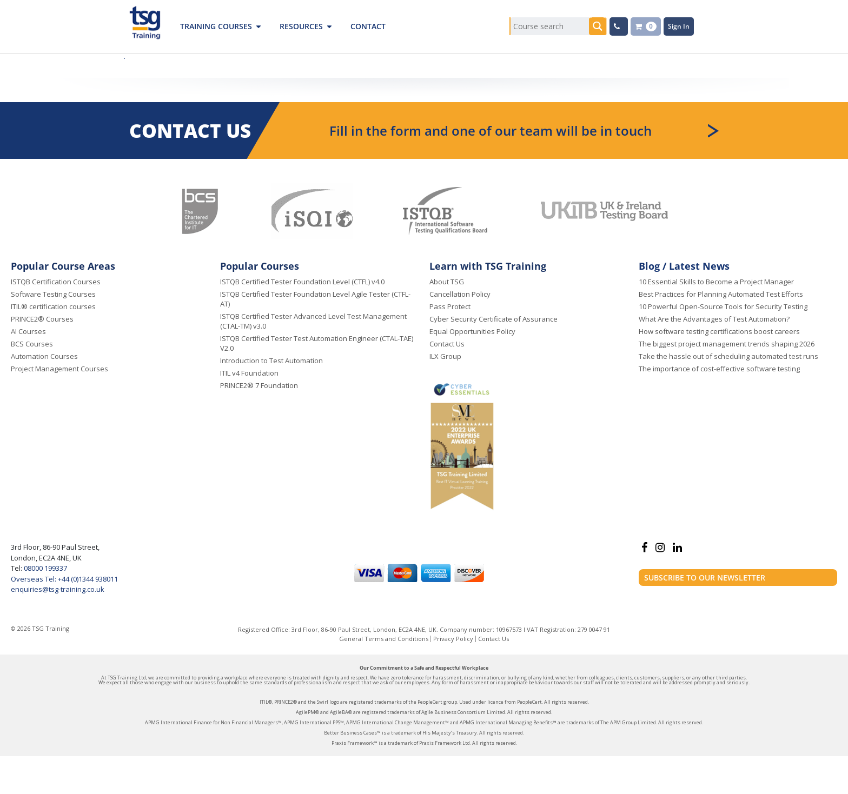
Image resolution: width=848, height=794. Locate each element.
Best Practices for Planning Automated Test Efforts (721, 294)
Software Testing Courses (53, 294)
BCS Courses (32, 344)
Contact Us (447, 344)
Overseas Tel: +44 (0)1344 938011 (64, 579)
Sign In (679, 26)
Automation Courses (44, 356)
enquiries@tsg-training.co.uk (57, 589)
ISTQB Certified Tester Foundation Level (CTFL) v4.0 (302, 281)
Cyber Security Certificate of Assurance (493, 319)
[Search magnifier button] (598, 26)
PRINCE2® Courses (42, 319)
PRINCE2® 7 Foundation (259, 385)
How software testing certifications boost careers (719, 331)
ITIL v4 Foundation (249, 373)
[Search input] (549, 26)
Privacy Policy (453, 639)
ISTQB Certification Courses (56, 281)
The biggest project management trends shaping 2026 (726, 344)
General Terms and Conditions (383, 639)
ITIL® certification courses (53, 306)
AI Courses (28, 331)
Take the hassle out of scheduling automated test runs (728, 356)
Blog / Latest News (684, 265)
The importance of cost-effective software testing (719, 368)
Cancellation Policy (460, 294)
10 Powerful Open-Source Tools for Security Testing (723, 306)
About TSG (446, 281)
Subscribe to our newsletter (704, 577)
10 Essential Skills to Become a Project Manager (716, 281)
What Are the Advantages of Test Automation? (714, 319)
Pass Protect (450, 306)
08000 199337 (44, 568)
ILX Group (445, 356)
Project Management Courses (59, 368)
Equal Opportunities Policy (472, 331)
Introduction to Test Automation (271, 360)
